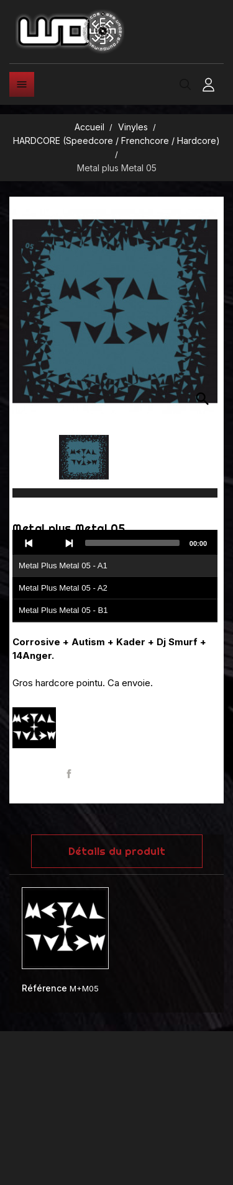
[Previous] (29, 543)
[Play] (49, 543)
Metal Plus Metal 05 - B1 (63, 610)
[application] (114, 576)
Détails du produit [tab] (116, 850)
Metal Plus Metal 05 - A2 (63, 587)
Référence (44, 988)
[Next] (69, 543)
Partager (69, 774)
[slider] (132, 543)
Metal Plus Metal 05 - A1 (63, 565)
